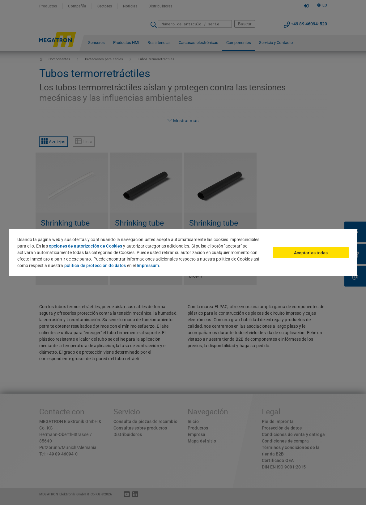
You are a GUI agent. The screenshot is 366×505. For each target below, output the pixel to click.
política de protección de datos (95, 265)
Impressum (148, 265)
